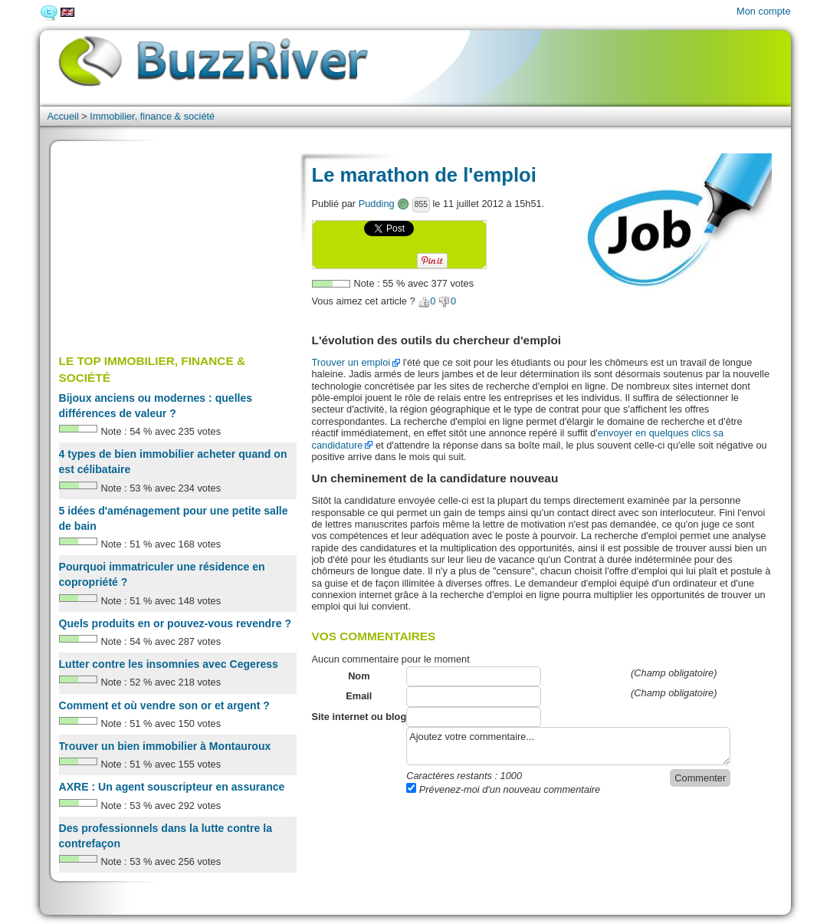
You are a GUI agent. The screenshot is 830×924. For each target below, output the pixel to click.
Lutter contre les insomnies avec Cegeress (168, 664)
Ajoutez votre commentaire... (568, 746)
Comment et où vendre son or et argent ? (164, 705)
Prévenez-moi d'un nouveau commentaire (503, 789)
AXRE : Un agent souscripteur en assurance (172, 787)
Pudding (377, 203)
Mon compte (763, 11)
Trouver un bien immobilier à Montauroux (165, 746)
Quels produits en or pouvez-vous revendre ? (175, 623)
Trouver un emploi (351, 362)
